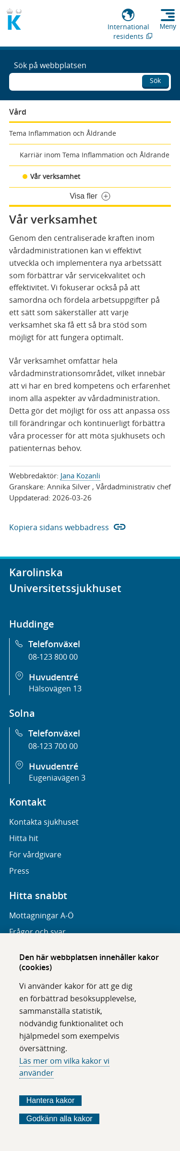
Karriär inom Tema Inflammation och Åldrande (94, 154)
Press (19, 871)
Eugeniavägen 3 (57, 777)
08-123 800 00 (53, 657)
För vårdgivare (35, 854)
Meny (168, 26)
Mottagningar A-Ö (41, 915)
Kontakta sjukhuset (44, 822)
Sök (155, 80)
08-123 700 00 (53, 746)
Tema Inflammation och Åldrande (62, 133)
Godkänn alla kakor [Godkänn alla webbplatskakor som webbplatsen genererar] (59, 1119)
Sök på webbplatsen (50, 65)
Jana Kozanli (80, 475)
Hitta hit (23, 838)
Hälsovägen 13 (55, 688)
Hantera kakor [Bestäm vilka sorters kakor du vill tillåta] (50, 1100)
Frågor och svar (37, 931)
